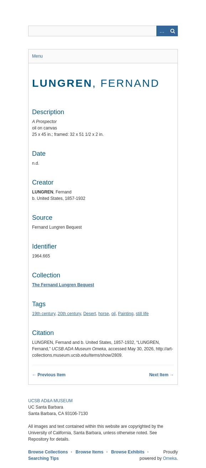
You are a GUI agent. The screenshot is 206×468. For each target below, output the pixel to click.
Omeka (170, 458)
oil (113, 313)
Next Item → (161, 374)
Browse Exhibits (127, 452)
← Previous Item (49, 374)
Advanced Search (161, 31)
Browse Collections (48, 452)
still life (142, 313)
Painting (125, 313)
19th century (43, 313)
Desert (89, 313)
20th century (69, 313)
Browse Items (89, 452)
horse (103, 313)
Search (172, 31)
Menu (37, 56)
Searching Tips (43, 458)
